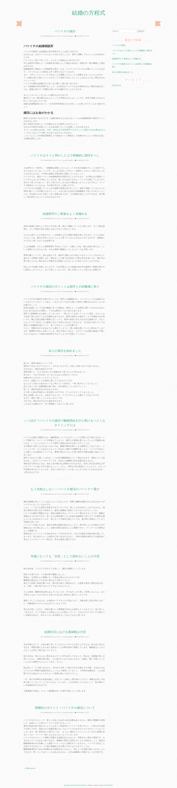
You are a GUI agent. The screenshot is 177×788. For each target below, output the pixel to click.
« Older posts (29, 768)
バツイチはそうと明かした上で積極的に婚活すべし (65, 155)
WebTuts (109, 785)
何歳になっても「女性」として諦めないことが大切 (65, 556)
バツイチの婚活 (65, 31)
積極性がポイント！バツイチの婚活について (65, 707)
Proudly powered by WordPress (75, 785)
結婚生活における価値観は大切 (65, 632)
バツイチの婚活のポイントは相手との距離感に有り (65, 286)
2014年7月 (116, 85)
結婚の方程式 (88, 13)
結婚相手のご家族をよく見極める (65, 213)
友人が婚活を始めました (65, 350)
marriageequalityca (51, 36)
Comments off (82, 36)
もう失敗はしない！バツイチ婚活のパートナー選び (65, 489)
